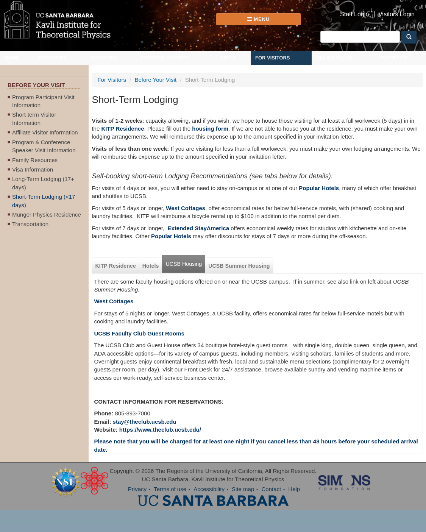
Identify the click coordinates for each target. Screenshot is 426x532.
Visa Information (32, 169)
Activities (104, 58)
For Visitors (272, 58)
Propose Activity (165, 58)
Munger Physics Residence (46, 214)
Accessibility (209, 489)
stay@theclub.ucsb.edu (144, 421)
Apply (228, 58)
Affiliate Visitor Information (45, 132)
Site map (243, 489)
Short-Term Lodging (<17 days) (43, 200)
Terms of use (170, 489)
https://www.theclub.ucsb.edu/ (160, 429)
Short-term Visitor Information (34, 118)
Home (12, 58)
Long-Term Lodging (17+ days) (43, 183)
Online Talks (334, 58)
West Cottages (113, 301)
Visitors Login (396, 14)
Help (294, 489)
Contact (271, 489)
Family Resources (35, 160)
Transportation (30, 224)
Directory (52, 58)
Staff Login (354, 14)
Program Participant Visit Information (43, 101)
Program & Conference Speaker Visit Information (43, 146)
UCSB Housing (183, 264)
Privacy (137, 489)
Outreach (393, 58)
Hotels (150, 266)
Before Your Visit (155, 79)
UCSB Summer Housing (239, 266)
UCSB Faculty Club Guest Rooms (139, 333)
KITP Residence (122, 128)
